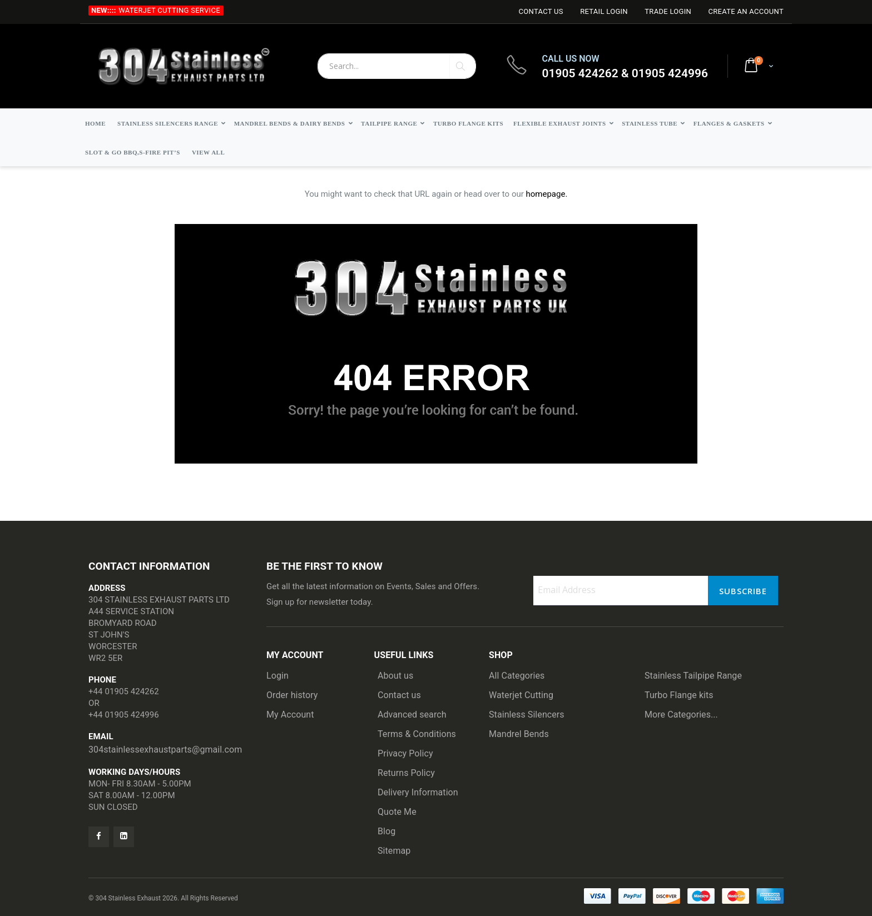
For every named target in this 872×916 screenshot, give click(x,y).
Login (277, 675)
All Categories (516, 675)
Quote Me (397, 812)
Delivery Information (418, 792)
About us (395, 675)
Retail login (604, 11)
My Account (290, 714)
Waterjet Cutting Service (169, 10)
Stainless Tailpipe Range (693, 675)
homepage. (547, 194)
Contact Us (540, 11)
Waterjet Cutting (521, 695)
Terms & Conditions (417, 734)
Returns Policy (406, 773)
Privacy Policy (405, 753)
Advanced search (412, 714)
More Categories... (681, 714)
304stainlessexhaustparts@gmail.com (165, 749)
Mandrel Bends (519, 734)
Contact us (399, 695)
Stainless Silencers (526, 714)
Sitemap (394, 850)
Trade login (668, 11)
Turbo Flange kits (679, 695)
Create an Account (746, 11)
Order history (292, 695)
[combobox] (397, 66)
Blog (386, 831)
